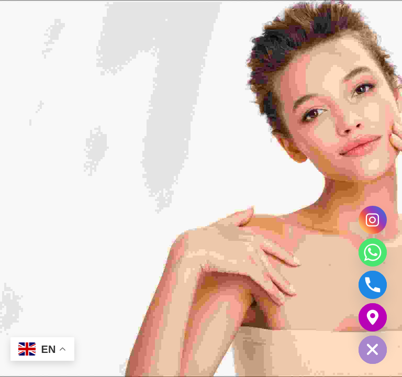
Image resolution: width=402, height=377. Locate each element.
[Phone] (373, 285)
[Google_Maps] (373, 317)
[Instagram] (373, 220)
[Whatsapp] (373, 252)
